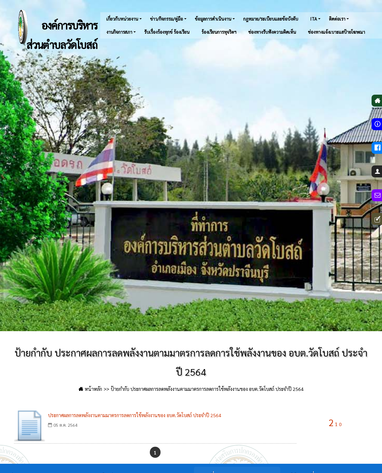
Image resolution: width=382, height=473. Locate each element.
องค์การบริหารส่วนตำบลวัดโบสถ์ (50, 27)
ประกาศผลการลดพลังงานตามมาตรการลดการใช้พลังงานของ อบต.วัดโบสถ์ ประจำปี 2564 (134, 415)
